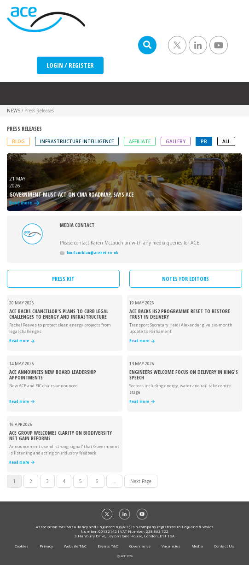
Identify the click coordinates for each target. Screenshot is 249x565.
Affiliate (140, 141)
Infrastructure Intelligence (77, 141)
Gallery (175, 141)
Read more (22, 341)
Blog (18, 141)
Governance (140, 545)
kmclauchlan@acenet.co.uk (89, 253)
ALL (226, 141)
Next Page (140, 481)
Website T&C (75, 545)
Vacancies (171, 545)
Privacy (46, 545)
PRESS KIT (63, 279)
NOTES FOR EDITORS (185, 279)
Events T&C (108, 545)
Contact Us (224, 545)
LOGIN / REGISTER (70, 65)
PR (204, 141)
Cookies (22, 545)
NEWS (13, 110)
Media (197, 545)
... (114, 481)
